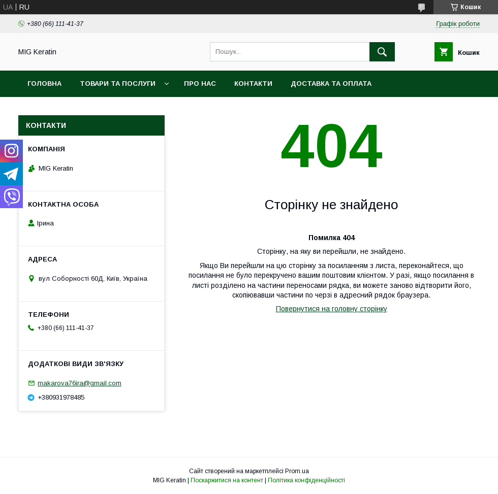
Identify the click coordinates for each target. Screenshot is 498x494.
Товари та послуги (117, 83)
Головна (44, 83)
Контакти (253, 83)
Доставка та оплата (331, 83)
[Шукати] (382, 51)
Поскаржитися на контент (227, 480)
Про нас (200, 83)
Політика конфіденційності (306, 480)
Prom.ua (297, 471)
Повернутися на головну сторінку (331, 309)
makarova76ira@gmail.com (79, 383)
